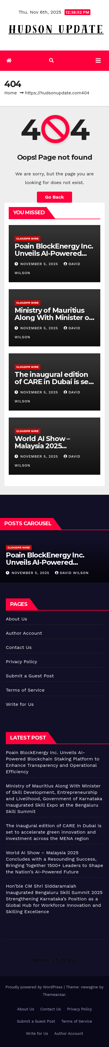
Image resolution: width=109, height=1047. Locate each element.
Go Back (54, 197)
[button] (51, 60)
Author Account (24, 633)
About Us (16, 619)
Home (10, 93)
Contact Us (19, 647)
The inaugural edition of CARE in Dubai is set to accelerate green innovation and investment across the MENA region (53, 832)
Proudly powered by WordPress (35, 987)
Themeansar (54, 994)
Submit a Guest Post (30, 676)
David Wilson (72, 573)
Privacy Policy (21, 661)
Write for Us (20, 704)
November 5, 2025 (40, 264)
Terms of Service (25, 690)
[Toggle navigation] (98, 60)
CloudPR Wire (27, 238)
